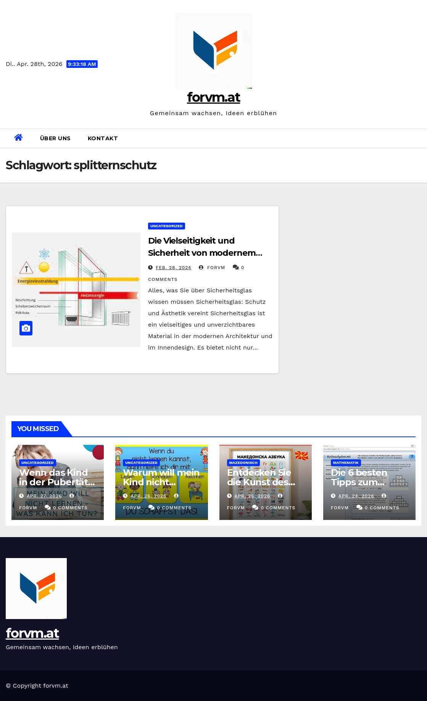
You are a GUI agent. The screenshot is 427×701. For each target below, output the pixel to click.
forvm (212, 267)
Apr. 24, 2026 (356, 496)
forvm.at (213, 97)
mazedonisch (243, 462)
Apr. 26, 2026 (148, 496)
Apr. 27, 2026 (44, 496)
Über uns (55, 138)
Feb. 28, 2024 (174, 267)
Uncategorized (166, 226)
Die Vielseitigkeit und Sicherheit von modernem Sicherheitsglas (202, 253)
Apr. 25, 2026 (252, 496)
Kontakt (103, 138)
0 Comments (70, 507)
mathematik (346, 462)
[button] (418, 138)
